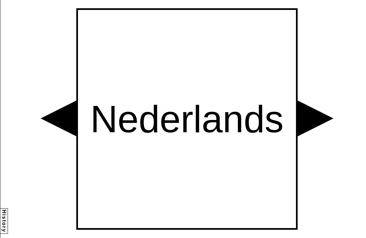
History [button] (4, 221)
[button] (58, 118)
